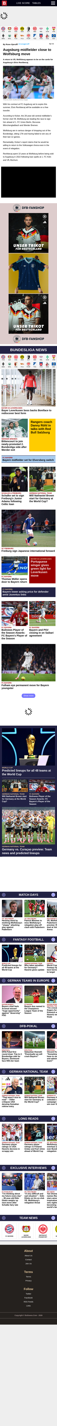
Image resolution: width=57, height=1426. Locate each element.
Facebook (28, 1390)
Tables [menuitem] (36, 3)
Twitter (28, 1386)
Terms (28, 1369)
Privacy (28, 1373)
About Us (28, 1348)
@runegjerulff (23, 77)
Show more (29, 788)
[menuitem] (5, 3)
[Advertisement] (28, 41)
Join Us (28, 1356)
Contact (28, 1352)
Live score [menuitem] (23, 3)
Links (28, 1398)
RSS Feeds (28, 1394)
